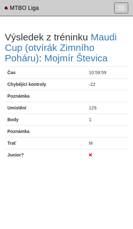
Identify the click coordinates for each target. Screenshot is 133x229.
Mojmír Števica (75, 58)
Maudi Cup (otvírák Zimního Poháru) (61, 47)
